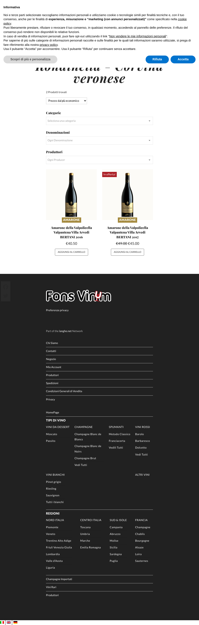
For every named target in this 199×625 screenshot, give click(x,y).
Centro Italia (91, 519)
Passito (50, 440)
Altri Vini (142, 474)
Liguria (50, 567)
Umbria (85, 533)
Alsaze (139, 547)
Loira (138, 554)
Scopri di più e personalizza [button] (30, 59)
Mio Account (53, 366)
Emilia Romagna (90, 547)
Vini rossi (142, 426)
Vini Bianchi (55, 474)
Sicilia (113, 547)
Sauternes (141, 560)
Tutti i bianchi (55, 501)
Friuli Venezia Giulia (59, 547)
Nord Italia (55, 519)
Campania (116, 526)
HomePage (52, 412)
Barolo (139, 434)
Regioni (52, 513)
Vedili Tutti (116, 447)
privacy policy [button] (49, 44)
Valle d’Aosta (54, 560)
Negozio (51, 358)
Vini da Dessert (58, 426)
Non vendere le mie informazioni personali (137, 36)
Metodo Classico (119, 434)
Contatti (51, 350)
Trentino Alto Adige (58, 540)
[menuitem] (2, 622)
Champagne (83, 426)
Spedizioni (52, 383)
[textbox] (99, 121)
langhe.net (65, 330)
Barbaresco (142, 440)
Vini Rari (51, 586)
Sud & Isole (118, 519)
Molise (114, 540)
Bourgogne (142, 540)
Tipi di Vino (56, 420)
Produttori (52, 375)
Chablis (140, 533)
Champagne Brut (85, 457)
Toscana (85, 526)
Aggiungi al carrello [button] (71, 251)
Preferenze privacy (57, 310)
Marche (85, 540)
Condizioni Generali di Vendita (64, 391)
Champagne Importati (59, 578)
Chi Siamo (52, 342)
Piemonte (52, 526)
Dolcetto (141, 447)
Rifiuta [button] (157, 59)
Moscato (51, 434)
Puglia (114, 560)
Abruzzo (115, 533)
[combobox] (99, 121)
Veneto (50, 533)
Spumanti (116, 426)
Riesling (51, 488)
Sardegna (116, 554)
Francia (141, 519)
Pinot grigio (53, 481)
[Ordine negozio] (66, 100)
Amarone (71, 220)
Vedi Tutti (80, 464)
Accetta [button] (183, 59)
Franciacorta (117, 440)
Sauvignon (52, 495)
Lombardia (53, 554)
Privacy (50, 399)
